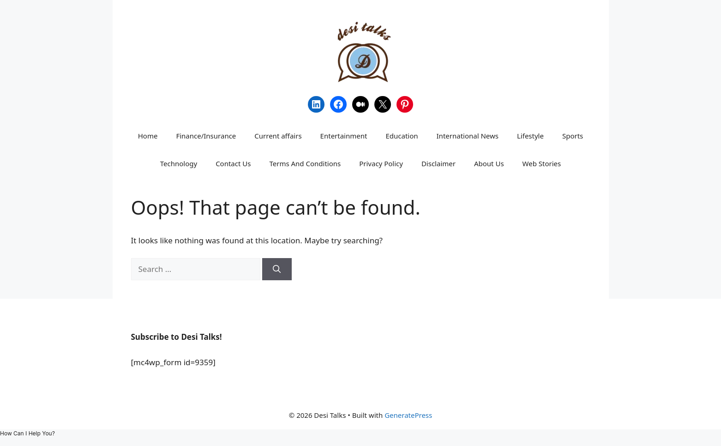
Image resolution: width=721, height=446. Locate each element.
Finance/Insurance (206, 135)
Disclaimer (438, 163)
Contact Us (233, 163)
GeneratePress (408, 415)
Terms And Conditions (305, 163)
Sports (572, 135)
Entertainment (343, 135)
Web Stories (542, 163)
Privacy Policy (381, 163)
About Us (489, 163)
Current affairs (277, 135)
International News (468, 135)
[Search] (277, 269)
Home (148, 135)
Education (401, 135)
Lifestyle (530, 135)
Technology (178, 163)
